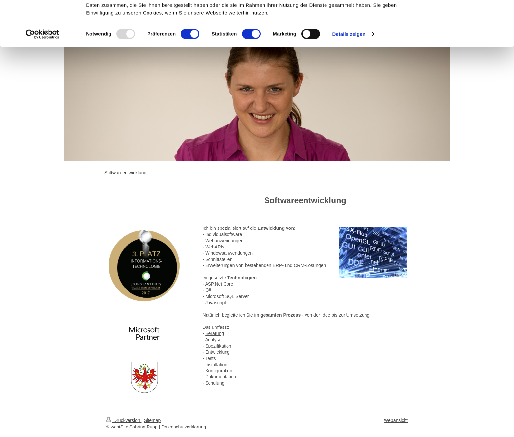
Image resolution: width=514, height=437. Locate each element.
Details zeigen (348, 76)
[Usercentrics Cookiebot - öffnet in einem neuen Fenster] (42, 77)
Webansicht (396, 420)
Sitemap (152, 420)
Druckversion (123, 420)
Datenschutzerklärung (183, 426)
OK (459, 16)
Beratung (214, 333)
